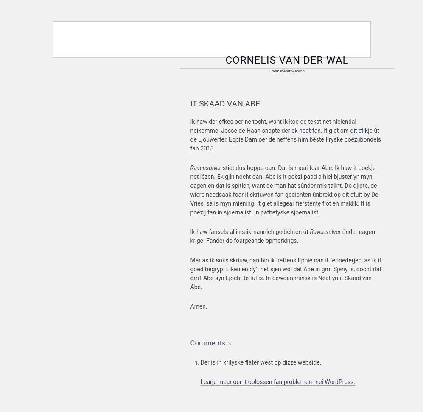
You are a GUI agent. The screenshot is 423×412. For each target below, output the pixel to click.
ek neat (301, 130)
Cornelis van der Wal (287, 60)
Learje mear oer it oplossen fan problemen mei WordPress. (278, 382)
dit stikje (361, 130)
